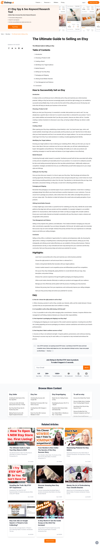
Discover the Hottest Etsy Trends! (82, 398)
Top (97, 542)
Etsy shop (8, 34)
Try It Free (15, 27)
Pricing (62, 2)
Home (2, 34)
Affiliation (56, 2)
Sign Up (86, 367)
